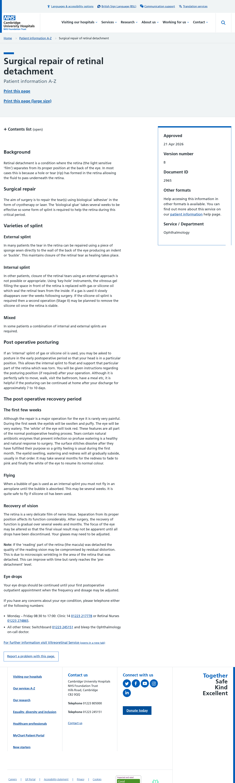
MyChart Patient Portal (28, 735)
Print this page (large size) (27, 101)
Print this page (17, 91)
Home (8, 38)
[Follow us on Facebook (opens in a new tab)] (136, 684)
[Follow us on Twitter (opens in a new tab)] (127, 684)
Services (109, 22)
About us (150, 22)
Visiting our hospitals (79, 22)
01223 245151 (62, 627)
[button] (70, 6)
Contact (200, 22)
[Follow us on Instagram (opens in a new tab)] (154, 684)
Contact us (75, 723)
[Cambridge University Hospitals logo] (22, 23)
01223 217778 (81, 616)
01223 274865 (17, 621)
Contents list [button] (23, 129)
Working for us (176, 22)
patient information (186, 214)
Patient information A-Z (35, 38)
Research (129, 22)
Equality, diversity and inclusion (34, 712)
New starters (21, 747)
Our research (21, 700)
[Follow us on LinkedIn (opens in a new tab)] (127, 693)
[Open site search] (223, 22)
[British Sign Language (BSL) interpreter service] (116, 6)
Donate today (137, 710)
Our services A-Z (24, 688)
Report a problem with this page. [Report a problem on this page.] (31, 656)
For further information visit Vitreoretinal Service (54, 642)
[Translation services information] (193, 6)
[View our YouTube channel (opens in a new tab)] (145, 684)
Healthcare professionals (30, 723)
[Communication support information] (157, 6)
